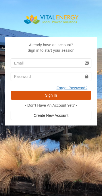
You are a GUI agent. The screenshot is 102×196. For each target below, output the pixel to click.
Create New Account (51, 115)
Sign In (51, 95)
